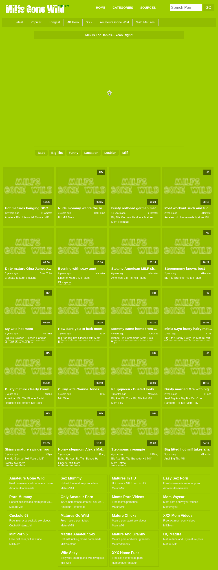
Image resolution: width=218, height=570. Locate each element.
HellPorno (99, 213)
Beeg (102, 454)
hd (60, 217)
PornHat (47, 333)
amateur (10, 217)
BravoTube (46, 273)
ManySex (153, 394)
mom (71, 217)
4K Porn (73, 22)
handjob (41, 338)
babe (41, 153)
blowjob (19, 338)
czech (200, 398)
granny (178, 338)
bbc (18, 217)
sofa (39, 402)
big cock (126, 398)
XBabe (48, 394)
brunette (10, 277)
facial (40, 398)
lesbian (110, 153)
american (117, 277)
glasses (30, 338)
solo (150, 338)
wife (66, 398)
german (126, 217)
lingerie (63, 277)
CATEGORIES (122, 7)
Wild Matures (145, 22)
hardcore (137, 217)
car (193, 398)
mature (39, 217)
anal (167, 398)
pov (30, 342)
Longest (54, 22)
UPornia (153, 333)
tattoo (142, 277)
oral (24, 342)
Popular (36, 22)
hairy (187, 338)
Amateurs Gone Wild (114, 22)
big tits (57, 153)
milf (125, 153)
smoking (31, 277)
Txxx (102, 333)
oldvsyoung (65, 282)
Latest (19, 22)
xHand (207, 394)
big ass (62, 338)
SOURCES (148, 7)
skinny (9, 463)
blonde (115, 338)
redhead (123, 221)
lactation (91, 153)
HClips (48, 454)
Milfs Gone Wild (35, 8)
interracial (28, 217)
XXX (89, 22)
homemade (187, 217)
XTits (208, 333)
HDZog (154, 454)
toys (114, 342)
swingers (19, 463)
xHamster (46, 213)
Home (100, 7)
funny (73, 153)
